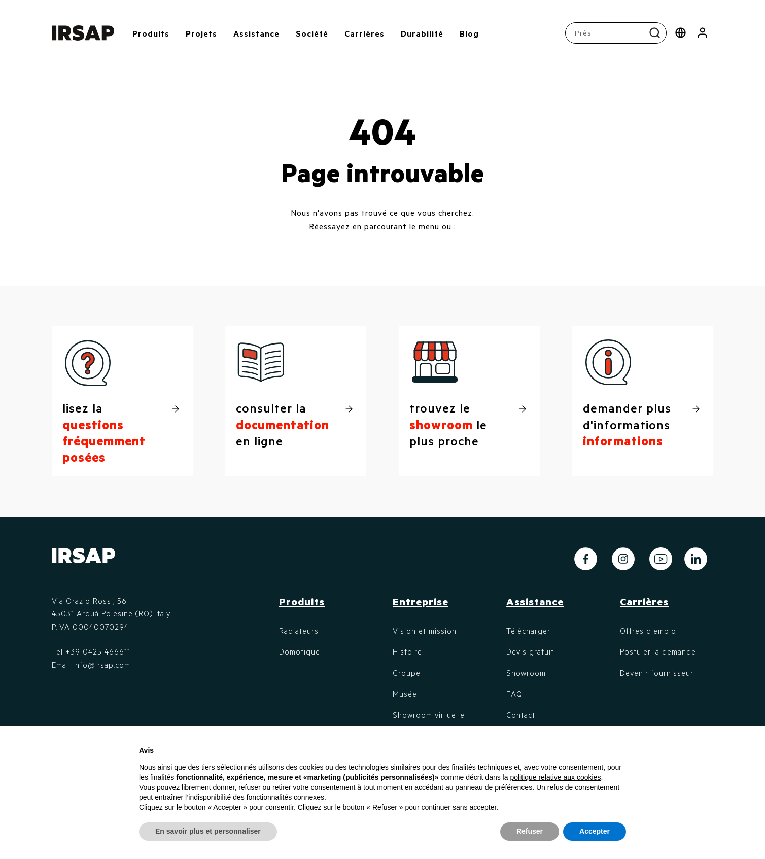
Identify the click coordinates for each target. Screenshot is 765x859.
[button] (702, 33)
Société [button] (312, 33)
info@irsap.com (101, 665)
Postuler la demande (658, 651)
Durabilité (422, 33)
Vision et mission (425, 631)
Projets (201, 33)
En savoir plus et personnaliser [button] (208, 831)
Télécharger (528, 631)
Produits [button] (150, 33)
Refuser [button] (529, 831)
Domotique (299, 651)
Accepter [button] (594, 831)
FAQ (514, 694)
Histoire (407, 651)
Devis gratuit (530, 651)
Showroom (526, 673)
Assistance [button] (256, 33)
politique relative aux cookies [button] (555, 777)
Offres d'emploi (649, 631)
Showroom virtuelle (429, 715)
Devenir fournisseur (656, 673)
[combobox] (617, 33)
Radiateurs (299, 631)
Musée (405, 694)
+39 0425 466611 (97, 651)
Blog (469, 33)
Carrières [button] (364, 33)
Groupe (407, 673)
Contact (520, 715)
